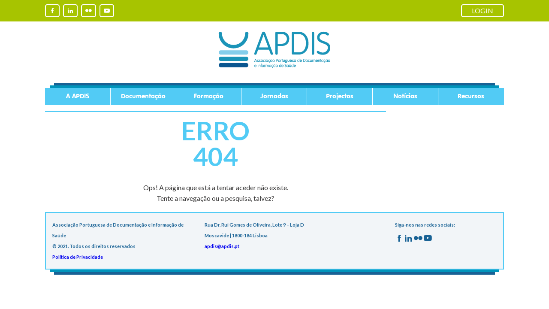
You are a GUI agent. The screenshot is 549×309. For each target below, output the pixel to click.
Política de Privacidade (77, 257)
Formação (208, 96)
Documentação (143, 96)
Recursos (471, 96)
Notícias (405, 96)
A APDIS (77, 96)
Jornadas (274, 96)
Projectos (339, 96)
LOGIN (482, 10)
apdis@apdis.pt (222, 246)
